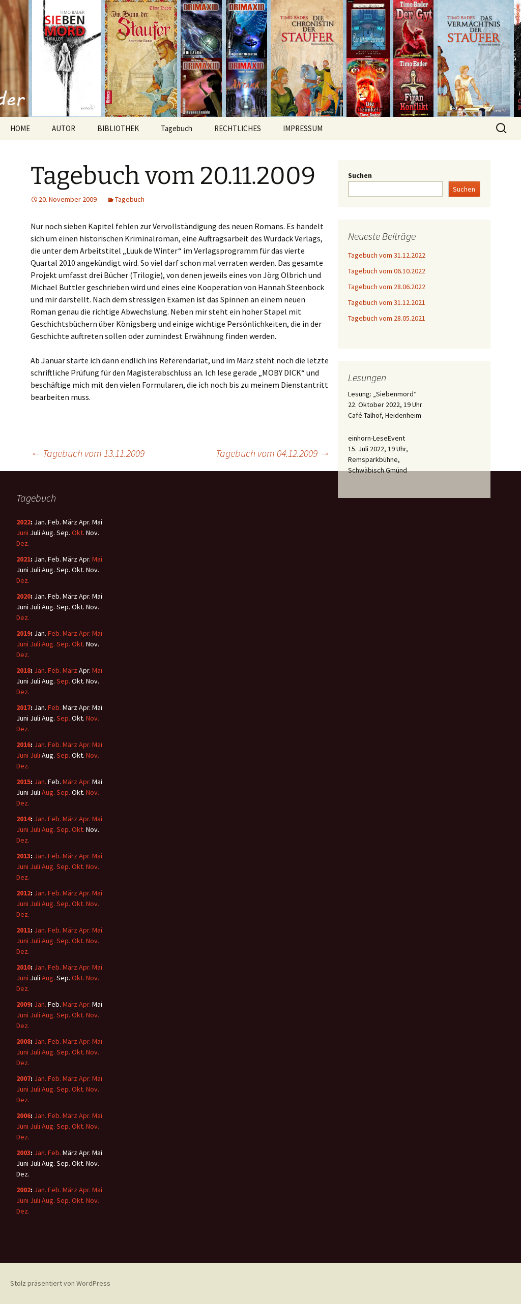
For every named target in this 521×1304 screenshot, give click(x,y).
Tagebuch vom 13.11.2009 (87, 453)
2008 (23, 1041)
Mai (97, 559)
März (70, 633)
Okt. (78, 532)
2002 (23, 1189)
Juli (35, 643)
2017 (23, 707)
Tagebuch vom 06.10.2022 (386, 270)
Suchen (360, 175)
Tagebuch (176, 128)
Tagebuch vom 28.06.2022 (386, 286)
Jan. (40, 670)
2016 (23, 744)
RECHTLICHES (237, 128)
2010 (23, 967)
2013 (23, 855)
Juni (22, 532)
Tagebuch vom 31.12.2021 (386, 302)
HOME (20, 128)
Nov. (92, 718)
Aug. (48, 643)
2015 (23, 781)
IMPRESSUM (303, 128)
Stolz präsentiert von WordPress (60, 1283)
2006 (23, 1115)
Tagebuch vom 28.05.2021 (386, 318)
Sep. (63, 643)
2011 (23, 930)
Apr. (85, 633)
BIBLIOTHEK (118, 128)
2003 (23, 1152)
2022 (23, 521)
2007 (23, 1078)
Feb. (54, 633)
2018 (23, 670)
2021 (23, 559)
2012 (23, 892)
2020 (23, 596)
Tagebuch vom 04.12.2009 (273, 453)
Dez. (23, 543)
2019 (23, 633)
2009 (23, 1004)
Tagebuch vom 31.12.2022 (386, 255)
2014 (23, 818)
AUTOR (63, 128)
